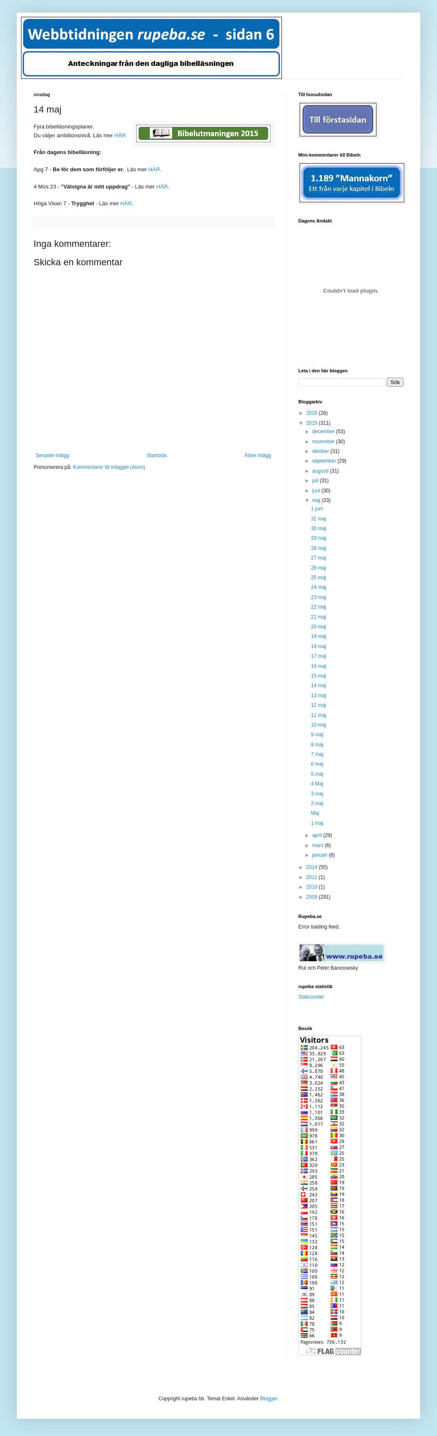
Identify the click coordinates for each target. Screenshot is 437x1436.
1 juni (317, 509)
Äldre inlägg (258, 455)
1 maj (317, 823)
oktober (321, 451)
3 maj (317, 794)
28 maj (318, 548)
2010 (312, 887)
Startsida (156, 455)
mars (318, 845)
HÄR (154, 169)
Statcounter (311, 997)
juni (316, 491)
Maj (315, 813)
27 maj (318, 558)
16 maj (318, 666)
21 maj (318, 617)
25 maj (318, 578)
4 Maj (317, 784)
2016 (312, 413)
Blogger (268, 1399)
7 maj (317, 754)
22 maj (318, 607)
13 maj (318, 695)
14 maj (318, 685)
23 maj (318, 597)
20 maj (318, 627)
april (317, 835)
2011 (312, 877)
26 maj (318, 568)
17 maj (318, 656)
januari (320, 855)
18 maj (318, 646)
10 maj (318, 725)
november (324, 442)
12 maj (318, 705)
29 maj (318, 538)
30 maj (318, 528)
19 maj (318, 636)
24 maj (318, 587)
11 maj (318, 715)
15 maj (318, 676)
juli (316, 481)
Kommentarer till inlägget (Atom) (109, 467)
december (324, 431)
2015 (312, 423)
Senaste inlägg (52, 455)
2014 (312, 867)
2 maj (317, 803)
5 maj (317, 774)
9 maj (317, 735)
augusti (321, 471)
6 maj (317, 764)
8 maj (317, 745)
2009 (312, 897)
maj (317, 500)
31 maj (318, 519)
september (324, 461)
